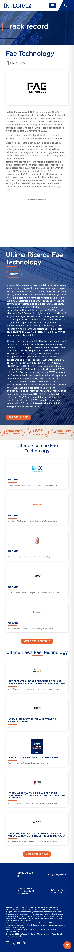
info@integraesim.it (57, 875)
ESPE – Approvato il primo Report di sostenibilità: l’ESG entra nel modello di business (36, 795)
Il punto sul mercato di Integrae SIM (33, 757)
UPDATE (13, 274)
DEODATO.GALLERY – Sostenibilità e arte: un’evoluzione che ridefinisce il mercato (36, 835)
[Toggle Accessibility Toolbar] (67, 945)
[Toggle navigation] (52, 5)
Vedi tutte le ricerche (37, 641)
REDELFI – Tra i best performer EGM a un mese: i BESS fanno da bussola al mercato (36, 682)
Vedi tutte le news (37, 854)
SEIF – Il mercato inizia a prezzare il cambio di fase (32, 720)
